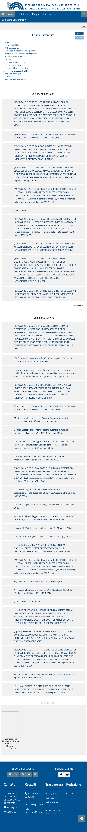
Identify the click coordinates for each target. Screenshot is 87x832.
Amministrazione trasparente (53, 811)
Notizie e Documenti (43, 318)
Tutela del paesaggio (12, 73)
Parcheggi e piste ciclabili (14, 62)
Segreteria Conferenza (14, 20)
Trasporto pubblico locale (14, 56)
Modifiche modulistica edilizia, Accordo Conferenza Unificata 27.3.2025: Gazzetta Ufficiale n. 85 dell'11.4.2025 (41, 419)
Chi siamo (23, 14)
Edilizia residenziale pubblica (16, 68)
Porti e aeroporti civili (13, 47)
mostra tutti (79, 305)
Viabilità (7, 59)
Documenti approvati (43, 94)
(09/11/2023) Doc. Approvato (27, 601)
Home (7, 14)
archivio (79, 37)
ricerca (79, 33)
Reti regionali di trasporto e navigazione (20, 53)
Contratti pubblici (11, 45)
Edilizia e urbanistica (12, 65)
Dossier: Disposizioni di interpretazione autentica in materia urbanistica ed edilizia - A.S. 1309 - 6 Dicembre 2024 (41, 431)
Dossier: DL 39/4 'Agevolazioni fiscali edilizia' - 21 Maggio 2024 (42, 528)
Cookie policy (51, 797)
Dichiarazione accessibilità (51, 804)
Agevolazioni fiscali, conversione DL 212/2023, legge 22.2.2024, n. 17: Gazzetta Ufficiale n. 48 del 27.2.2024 (44, 591)
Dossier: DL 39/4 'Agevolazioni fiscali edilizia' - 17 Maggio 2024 (42, 536)
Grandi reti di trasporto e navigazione (19, 50)
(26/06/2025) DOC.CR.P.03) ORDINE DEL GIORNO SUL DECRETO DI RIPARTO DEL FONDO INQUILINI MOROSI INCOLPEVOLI (44, 136)
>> (52, 703)
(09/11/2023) (20, 210)
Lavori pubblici (10, 42)
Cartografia (9, 76)
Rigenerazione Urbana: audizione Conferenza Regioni (38, 581)
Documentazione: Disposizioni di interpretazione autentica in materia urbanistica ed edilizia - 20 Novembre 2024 (41, 458)
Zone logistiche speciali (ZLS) (16, 70)
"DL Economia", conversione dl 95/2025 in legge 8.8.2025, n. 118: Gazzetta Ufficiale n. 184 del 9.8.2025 (44, 360)
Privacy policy (51, 793)
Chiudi (83, 26)
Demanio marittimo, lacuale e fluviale (19, 79)
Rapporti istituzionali (43, 14)
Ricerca (69, 793)
